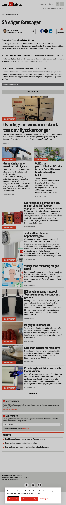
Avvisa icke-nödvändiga (29, 499)
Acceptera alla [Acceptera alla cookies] (13, 499)
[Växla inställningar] (44, 499)
